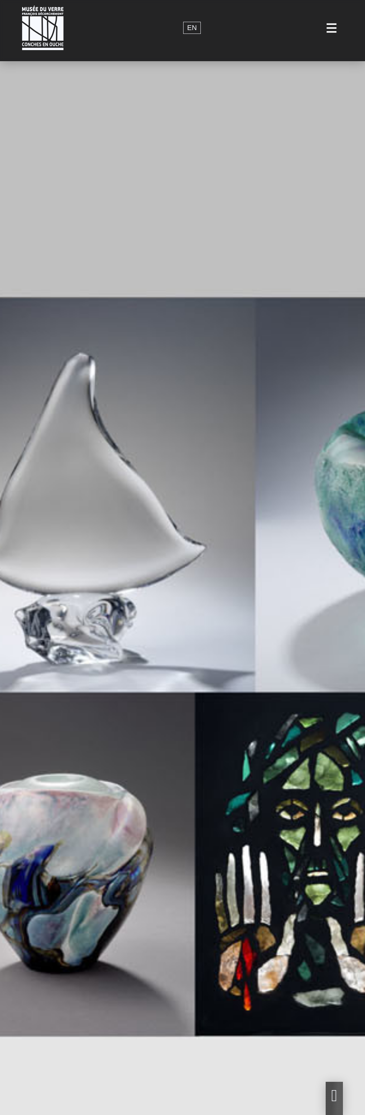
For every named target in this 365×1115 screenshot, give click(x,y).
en (192, 28)
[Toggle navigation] (331, 28)
